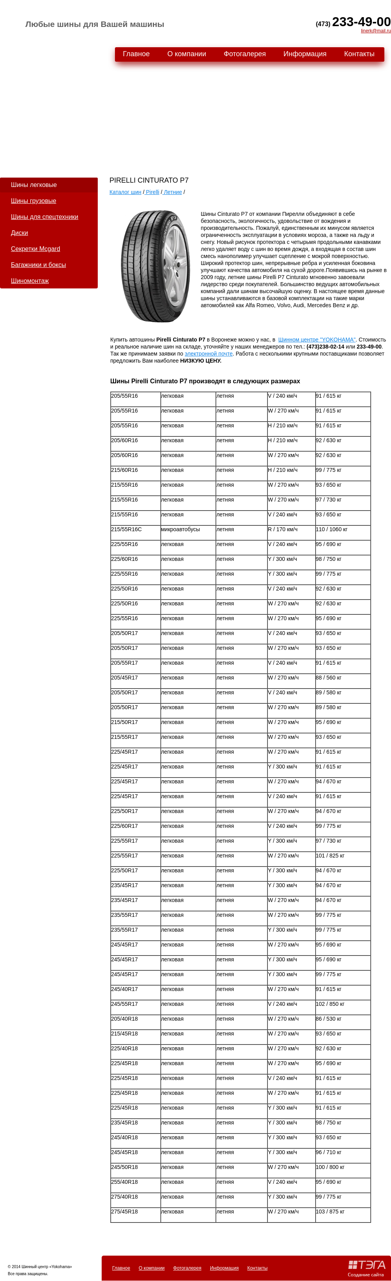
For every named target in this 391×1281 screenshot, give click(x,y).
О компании (186, 54)
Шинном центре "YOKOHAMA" (317, 339)
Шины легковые (34, 184)
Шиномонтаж (30, 281)
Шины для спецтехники (44, 217)
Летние (172, 192)
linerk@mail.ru (376, 31)
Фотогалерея (245, 54)
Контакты (359, 54)
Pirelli (152, 192)
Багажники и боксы (38, 265)
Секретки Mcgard (35, 249)
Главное (136, 54)
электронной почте (209, 353)
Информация (304, 54)
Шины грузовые (33, 200)
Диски (19, 233)
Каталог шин (125, 192)
